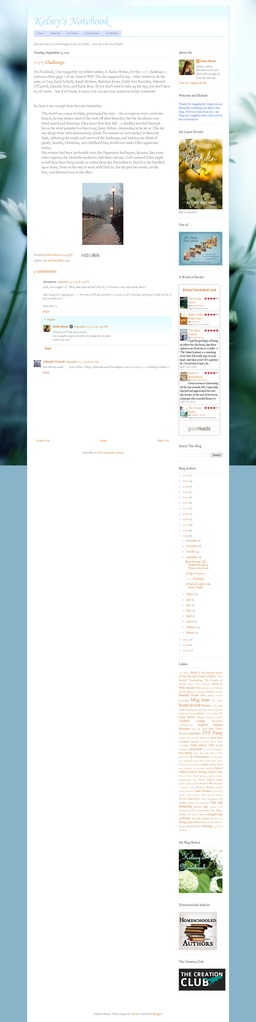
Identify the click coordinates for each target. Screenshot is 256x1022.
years (215, 826)
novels (209, 768)
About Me (55, 33)
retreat (192, 787)
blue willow (216, 700)
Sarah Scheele (192, 795)
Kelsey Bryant (60, 327)
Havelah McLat (197, 337)
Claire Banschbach (187, 713)
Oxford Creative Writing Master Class (200, 772)
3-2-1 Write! (191, 672)
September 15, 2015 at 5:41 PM (73, 282)
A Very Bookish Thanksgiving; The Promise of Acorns (200, 680)
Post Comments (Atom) (110, 453)
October (191, 551)
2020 (186, 508)
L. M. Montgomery (197, 757)
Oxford (218, 768)
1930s (181, 673)
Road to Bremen (205, 787)
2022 (186, 497)
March (190, 621)
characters (192, 710)
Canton (183, 710)
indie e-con (215, 745)
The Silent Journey (194, 332)
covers (207, 713)
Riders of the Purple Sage (195, 316)
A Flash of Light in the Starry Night (198, 585)
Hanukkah (184, 741)
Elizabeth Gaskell (213, 717)
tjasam (134, 1014)
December (192, 540)
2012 (186, 650)
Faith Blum (208, 729)
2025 (186, 481)
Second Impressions (189, 799)
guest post (216, 737)
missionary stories (187, 764)
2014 (186, 639)
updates (205, 818)
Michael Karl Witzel (199, 380)
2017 (186, 525)
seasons (219, 795)
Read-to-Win (206, 783)
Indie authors (199, 745)
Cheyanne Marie (205, 710)
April (189, 616)
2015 (185, 536)
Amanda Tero (193, 688)
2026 (186, 475)
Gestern (195, 738)
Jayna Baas (198, 753)
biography (184, 700)
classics (200, 713)
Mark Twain (216, 761)
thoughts (212, 814)
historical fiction (208, 741)
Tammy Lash (215, 807)
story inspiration (202, 803)
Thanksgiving (185, 810)
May (189, 610)
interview (195, 749)
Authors (211, 691)
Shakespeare (212, 799)
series (203, 799)
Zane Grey (195, 322)
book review (190, 705)
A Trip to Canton (195, 573)
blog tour (200, 700)
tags (67, 260)
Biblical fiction (215, 695)
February (191, 627)
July (188, 600)
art (194, 692)
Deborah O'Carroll (54, 362)
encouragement (186, 725)
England (203, 725)
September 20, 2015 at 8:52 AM (82, 362)
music (205, 764)
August (190, 594)
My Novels (72, 33)
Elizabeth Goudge (192, 721)
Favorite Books (92, 33)
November (192, 546)
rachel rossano (192, 783)
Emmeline (217, 721)
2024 (186, 486)
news (181, 768)
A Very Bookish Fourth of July (196, 676)
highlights (194, 741)
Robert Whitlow (197, 306)
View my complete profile (193, 83)
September (192, 557)
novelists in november (194, 768)
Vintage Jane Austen (190, 822)
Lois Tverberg (185, 761)
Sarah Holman (203, 791)
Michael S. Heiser (198, 415)
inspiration (184, 749)
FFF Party (212, 733)
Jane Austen (185, 753)
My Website (112, 33)
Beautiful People (189, 695)
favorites (195, 733)
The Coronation (200, 810)
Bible (203, 695)
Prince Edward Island (210, 780)
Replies (51, 320)
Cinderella (217, 710)
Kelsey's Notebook (71, 21)
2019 (185, 514)
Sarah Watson (207, 795)
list (211, 757)
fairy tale (196, 729)
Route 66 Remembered (195, 375)
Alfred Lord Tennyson (199, 684)
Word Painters (194, 826)
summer (198, 806)
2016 (185, 530)
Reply (46, 311)
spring (191, 803)
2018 (185, 519)
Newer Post (43, 441)
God (208, 738)
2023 (186, 492)
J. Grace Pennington (212, 749)
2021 (186, 503)
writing (207, 826)
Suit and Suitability (53, 260)
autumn (218, 692)
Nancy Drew (215, 764)
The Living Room (194, 300)
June (189, 605)
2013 (185, 645)
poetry (212, 776)
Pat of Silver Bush (188, 776)
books (206, 706)
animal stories (207, 688)
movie (198, 764)
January (190, 632)
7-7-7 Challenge (194, 579)
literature (218, 757)
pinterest (203, 776)
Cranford (215, 713)
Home (40, 33)
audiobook (201, 692)
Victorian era (216, 818)
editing (200, 717)
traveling (196, 818)
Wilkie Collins (208, 822)
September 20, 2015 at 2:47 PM (91, 327)
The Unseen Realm (195, 410)
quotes (182, 783)
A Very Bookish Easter (210, 672)
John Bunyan (211, 753)
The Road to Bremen (197, 814)
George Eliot (185, 738)
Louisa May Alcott (201, 761)
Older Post (163, 441)
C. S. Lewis (216, 705)
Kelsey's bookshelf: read (199, 290)
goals (202, 737)
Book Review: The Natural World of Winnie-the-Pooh (196, 565)
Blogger (157, 1014)
